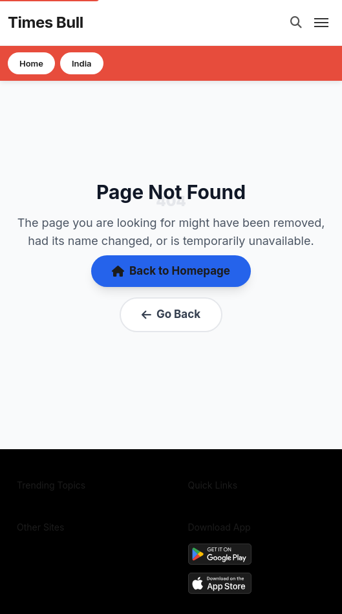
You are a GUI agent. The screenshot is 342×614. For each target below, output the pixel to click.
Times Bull (45, 22)
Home (31, 63)
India (82, 63)
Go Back (171, 314)
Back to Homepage (171, 270)
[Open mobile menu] (321, 23)
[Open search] (296, 23)
